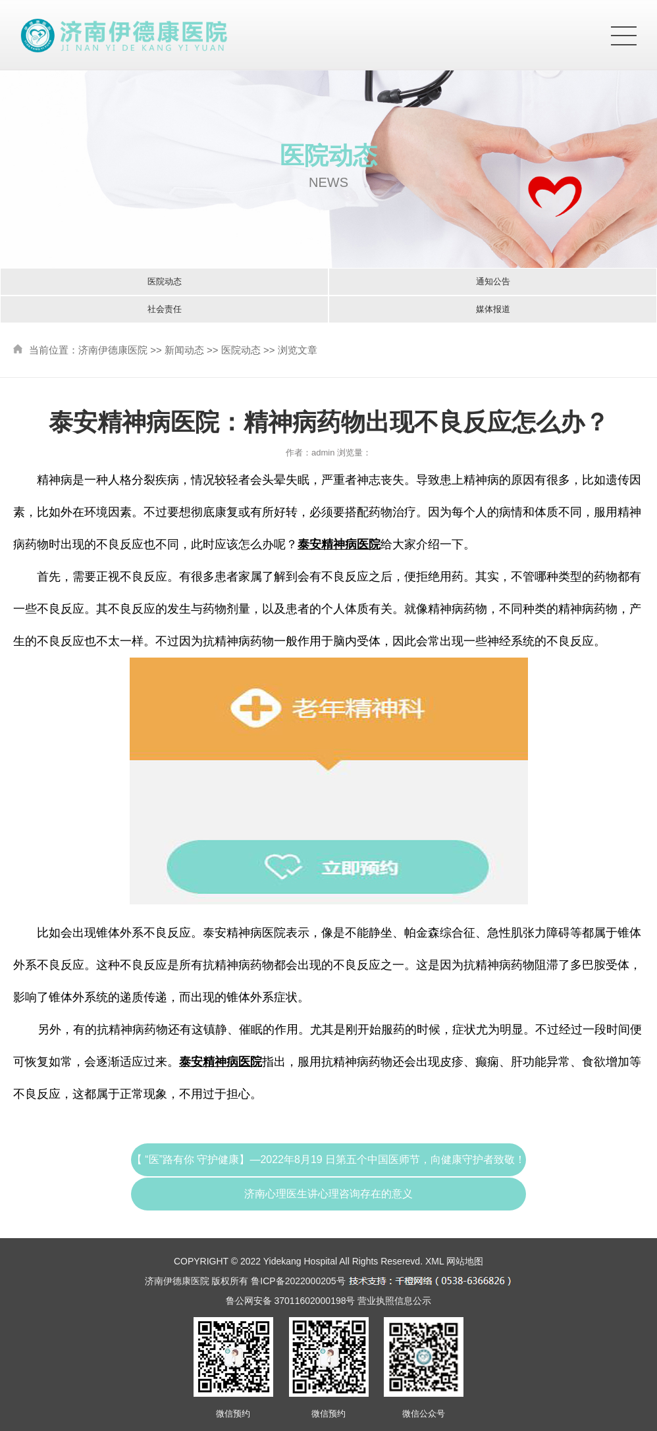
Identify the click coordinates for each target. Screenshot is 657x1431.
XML (434, 1261)
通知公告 (493, 281)
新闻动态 (184, 349)
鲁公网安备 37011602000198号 (290, 1300)
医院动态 (164, 281)
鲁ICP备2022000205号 (298, 1281)
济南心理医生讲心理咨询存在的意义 (328, 1193)
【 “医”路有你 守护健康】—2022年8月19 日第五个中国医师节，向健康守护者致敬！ (328, 1159)
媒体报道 (493, 309)
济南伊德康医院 (112, 349)
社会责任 (164, 309)
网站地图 (464, 1261)
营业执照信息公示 (394, 1300)
